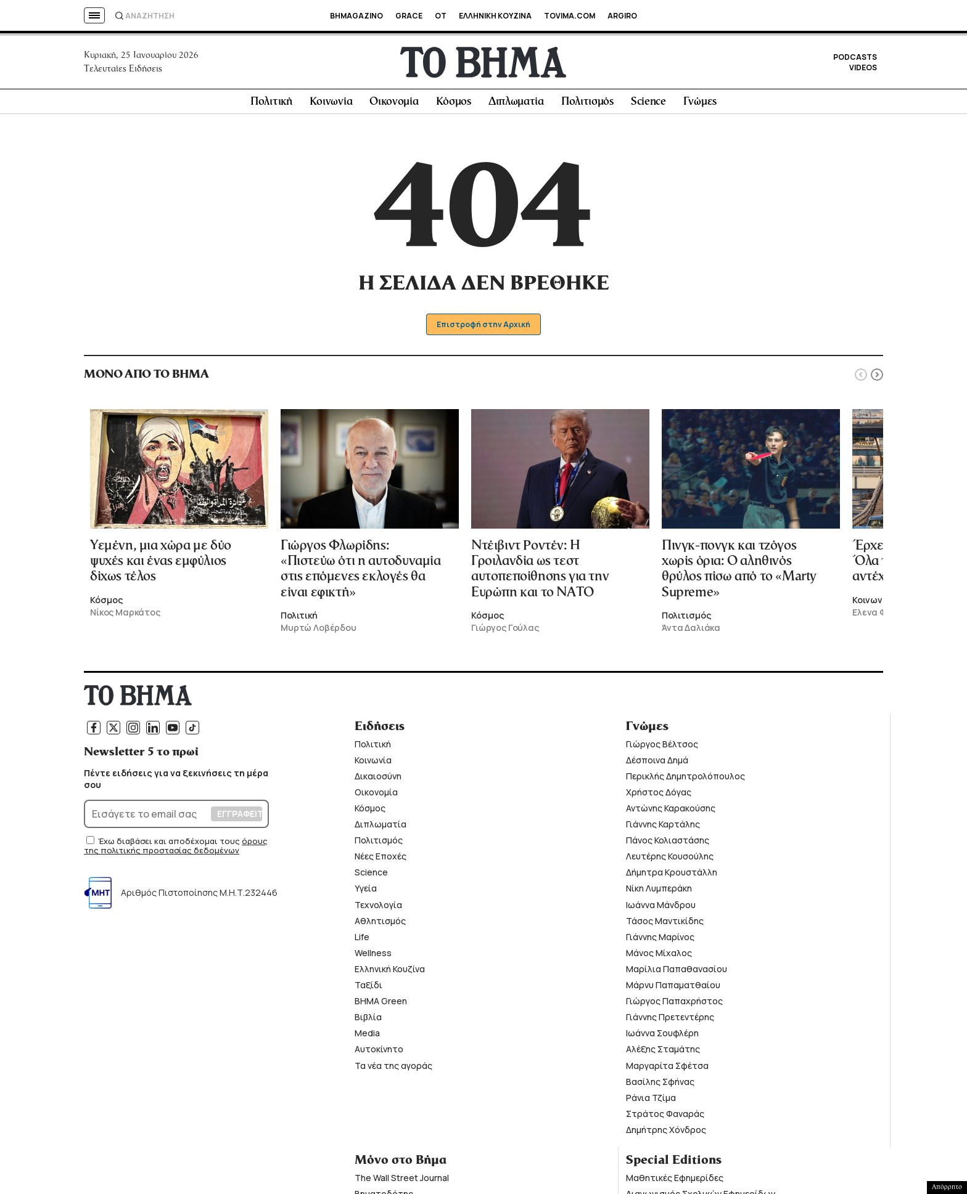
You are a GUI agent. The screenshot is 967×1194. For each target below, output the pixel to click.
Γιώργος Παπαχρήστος (674, 1004)
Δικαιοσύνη (378, 780)
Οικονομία (393, 105)
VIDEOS (863, 69)
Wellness (373, 956)
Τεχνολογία (378, 908)
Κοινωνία (331, 105)
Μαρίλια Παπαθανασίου (676, 972)
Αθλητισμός (380, 924)
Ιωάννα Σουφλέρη (662, 1036)
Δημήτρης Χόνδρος (666, 1133)
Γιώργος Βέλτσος (662, 747)
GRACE (408, 15)
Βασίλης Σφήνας (660, 1084)
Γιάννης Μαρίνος (660, 940)
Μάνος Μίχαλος (659, 956)
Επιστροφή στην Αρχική (484, 328)
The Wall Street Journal (402, 1181)
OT (440, 15)
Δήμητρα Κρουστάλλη (671, 876)
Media (367, 1036)
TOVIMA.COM (569, 15)
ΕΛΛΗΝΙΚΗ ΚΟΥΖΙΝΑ (495, 15)
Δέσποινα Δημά (657, 763)
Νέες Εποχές (380, 860)
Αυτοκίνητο (379, 1052)
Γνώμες (700, 105)
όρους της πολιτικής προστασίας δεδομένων (176, 849)
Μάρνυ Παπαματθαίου (673, 988)
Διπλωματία (516, 105)
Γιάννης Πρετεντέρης (670, 1020)
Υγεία (366, 892)
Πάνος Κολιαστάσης (667, 844)
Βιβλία (368, 1020)
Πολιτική (271, 105)
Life (362, 940)
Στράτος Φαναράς (665, 1117)
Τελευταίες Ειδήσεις (123, 70)
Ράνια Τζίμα (651, 1101)
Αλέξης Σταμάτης (663, 1052)
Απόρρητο (947, 1187)
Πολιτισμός (587, 105)
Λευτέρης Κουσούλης (670, 860)
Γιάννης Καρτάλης (663, 828)
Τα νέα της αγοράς (393, 1068)
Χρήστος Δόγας (658, 796)
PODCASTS (855, 59)
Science (648, 105)
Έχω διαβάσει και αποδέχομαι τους (170, 844)
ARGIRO (622, 15)
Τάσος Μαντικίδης (665, 924)
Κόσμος (453, 105)
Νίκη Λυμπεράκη (659, 892)
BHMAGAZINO (356, 15)
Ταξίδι (368, 988)
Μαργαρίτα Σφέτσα (667, 1068)
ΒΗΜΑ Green (381, 1004)
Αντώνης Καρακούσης (670, 812)
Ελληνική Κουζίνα (390, 972)
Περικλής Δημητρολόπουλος (685, 780)
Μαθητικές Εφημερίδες (674, 1181)
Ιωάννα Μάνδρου (661, 908)
